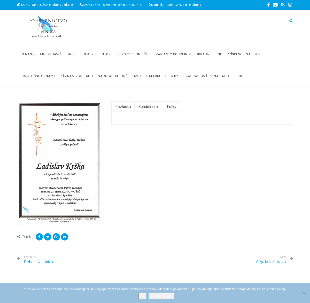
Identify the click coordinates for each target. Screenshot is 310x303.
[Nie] (304, 293)
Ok (142, 296)
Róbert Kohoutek (38, 259)
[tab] (123, 106)
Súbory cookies (161, 296)
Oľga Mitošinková (271, 262)
